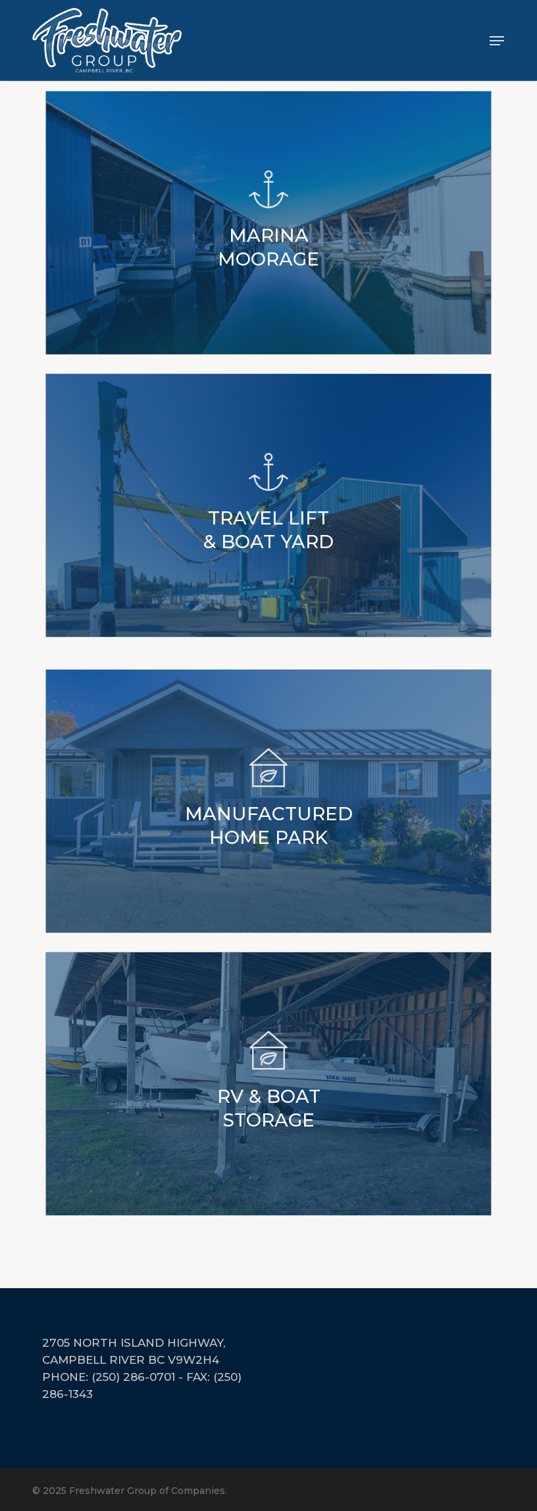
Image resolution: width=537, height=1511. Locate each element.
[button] (497, 40)
